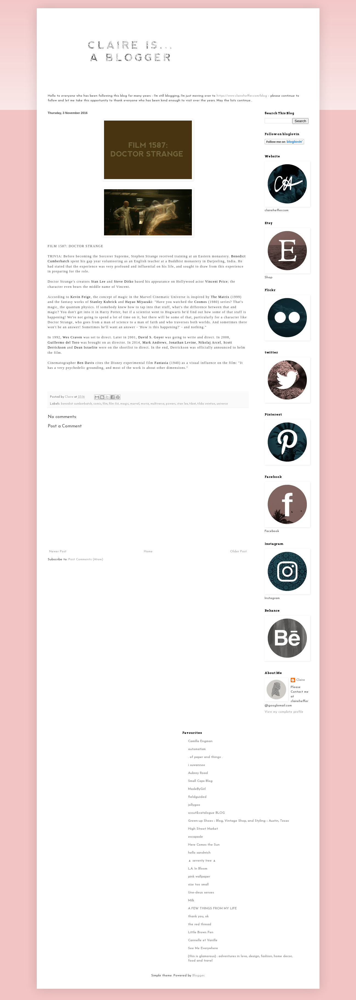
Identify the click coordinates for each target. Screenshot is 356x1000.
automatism (197, 749)
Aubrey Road (198, 773)
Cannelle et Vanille (202, 940)
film (105, 403)
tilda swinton (206, 403)
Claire (300, 680)
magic (124, 403)
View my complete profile (284, 712)
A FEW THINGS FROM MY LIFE (212, 908)
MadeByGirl (197, 789)
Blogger (198, 975)
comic (97, 403)
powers (171, 403)
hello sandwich (199, 852)
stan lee (182, 403)
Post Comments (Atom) (85, 559)
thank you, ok (198, 916)
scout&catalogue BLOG (206, 813)
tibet (192, 403)
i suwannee (196, 765)
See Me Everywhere (203, 948)
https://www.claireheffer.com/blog (242, 96)
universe (222, 403)
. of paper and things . (205, 757)
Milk (191, 900)
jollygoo (194, 805)
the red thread (199, 924)
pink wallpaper (199, 876)
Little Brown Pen (200, 932)
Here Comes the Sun (204, 844)
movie (145, 403)
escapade (195, 837)
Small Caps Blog (200, 781)
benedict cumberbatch (76, 403)
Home (148, 551)
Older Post (238, 551)
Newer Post (57, 551)
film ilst (114, 403)
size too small (198, 884)
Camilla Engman (200, 741)
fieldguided (197, 797)
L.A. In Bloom (197, 868)
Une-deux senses (201, 892)
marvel (134, 403)
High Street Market (203, 829)
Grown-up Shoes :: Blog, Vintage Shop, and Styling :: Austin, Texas (238, 821)
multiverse (157, 403)
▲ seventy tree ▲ (202, 860)
